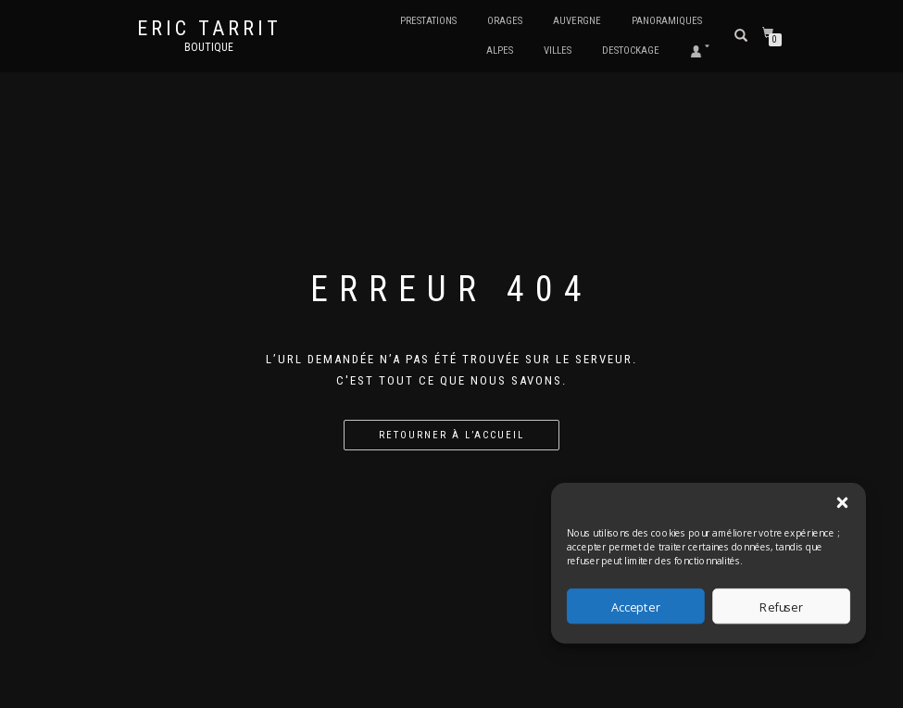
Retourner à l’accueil (451, 435)
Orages (504, 21)
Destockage (630, 50)
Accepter (635, 606)
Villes (557, 50)
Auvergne (577, 21)
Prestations (428, 21)
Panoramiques (667, 21)
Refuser (781, 606)
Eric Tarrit (209, 29)
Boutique (208, 47)
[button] (842, 503)
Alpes (499, 50)
